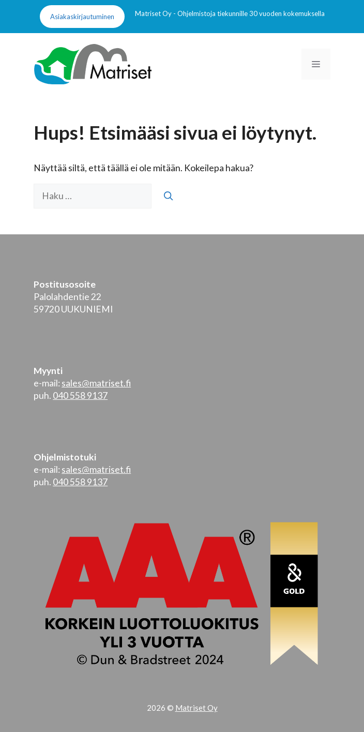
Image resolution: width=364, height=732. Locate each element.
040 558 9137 (80, 395)
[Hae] (168, 196)
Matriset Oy (196, 707)
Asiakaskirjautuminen (82, 16)
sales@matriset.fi (96, 383)
